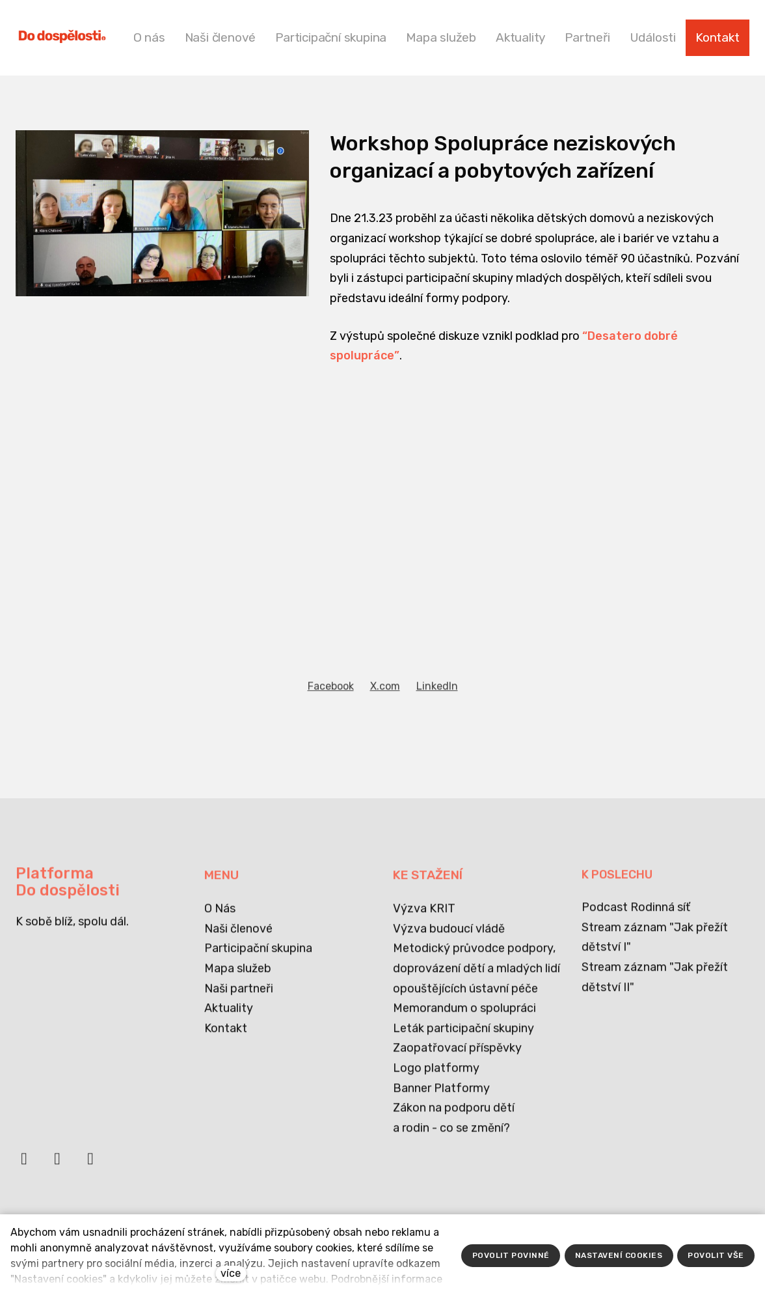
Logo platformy (436, 1076)
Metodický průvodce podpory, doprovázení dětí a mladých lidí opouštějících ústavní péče (476, 976)
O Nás (219, 917)
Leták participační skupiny (463, 1036)
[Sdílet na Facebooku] (331, 724)
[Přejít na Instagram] (90, 1167)
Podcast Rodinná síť (636, 915)
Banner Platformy (441, 1096)
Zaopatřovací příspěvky (457, 1056)
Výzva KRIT (424, 917)
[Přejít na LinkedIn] (57, 1167)
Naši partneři (238, 996)
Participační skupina (258, 956)
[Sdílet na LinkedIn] (437, 724)
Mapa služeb (237, 976)
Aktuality (228, 1016)
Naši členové (238, 936)
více (231, 1273)
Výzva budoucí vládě (449, 936)
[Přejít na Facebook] (24, 1167)
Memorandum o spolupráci (464, 1016)
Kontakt (225, 1036)
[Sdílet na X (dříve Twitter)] (385, 724)
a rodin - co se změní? (451, 1135)
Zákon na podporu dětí (454, 1116)
